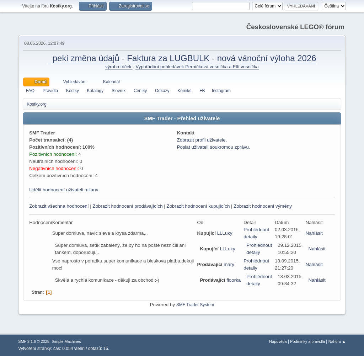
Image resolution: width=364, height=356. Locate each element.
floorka (233, 280)
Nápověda (278, 341)
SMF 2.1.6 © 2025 (33, 341)
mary (229, 264)
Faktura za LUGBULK (169, 58)
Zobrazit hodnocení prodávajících (128, 206)
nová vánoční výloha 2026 (266, 58)
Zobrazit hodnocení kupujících (198, 206)
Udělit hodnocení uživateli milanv (63, 189)
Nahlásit (314, 233)
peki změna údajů (85, 58)
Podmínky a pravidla (307, 341)
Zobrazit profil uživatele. (202, 140)
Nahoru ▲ (337, 341)
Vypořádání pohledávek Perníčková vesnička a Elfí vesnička (196, 66)
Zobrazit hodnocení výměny (263, 206)
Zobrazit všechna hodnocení (59, 206)
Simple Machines (66, 341)
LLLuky (224, 233)
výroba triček (119, 66)
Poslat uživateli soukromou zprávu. (213, 147)
